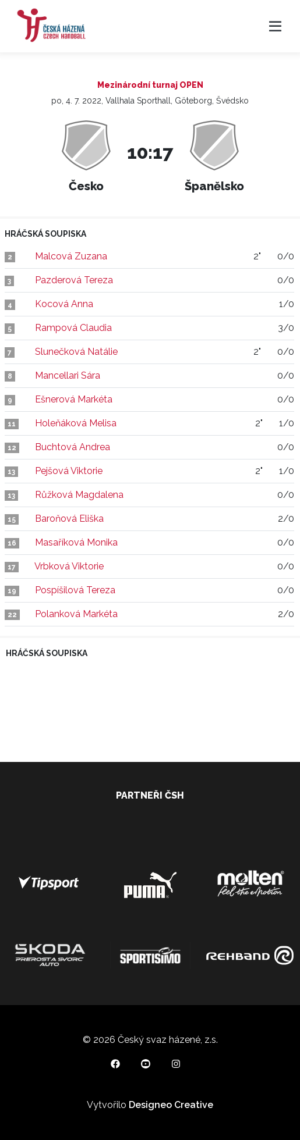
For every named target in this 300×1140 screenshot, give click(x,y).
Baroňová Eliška (69, 518)
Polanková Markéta (76, 613)
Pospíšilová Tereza (75, 590)
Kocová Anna (64, 303)
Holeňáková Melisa (76, 423)
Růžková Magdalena (79, 494)
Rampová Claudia (73, 327)
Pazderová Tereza (74, 280)
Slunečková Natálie (76, 351)
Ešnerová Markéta (73, 399)
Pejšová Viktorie (69, 470)
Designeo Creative (171, 1104)
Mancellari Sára (67, 375)
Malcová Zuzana (71, 256)
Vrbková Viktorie (69, 566)
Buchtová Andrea (72, 447)
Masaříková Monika (76, 542)
